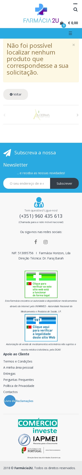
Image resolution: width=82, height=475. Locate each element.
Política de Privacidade (18, 386)
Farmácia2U (23, 468)
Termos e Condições (17, 361)
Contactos (10, 392)
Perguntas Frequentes (18, 380)
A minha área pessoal (18, 367)
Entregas (9, 373)
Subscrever (64, 183)
